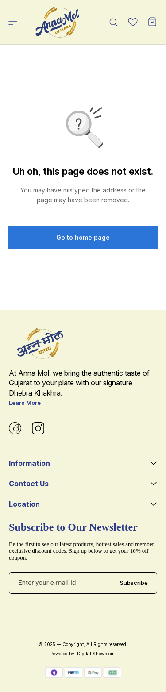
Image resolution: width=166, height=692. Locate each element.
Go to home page (83, 237)
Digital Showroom (96, 653)
